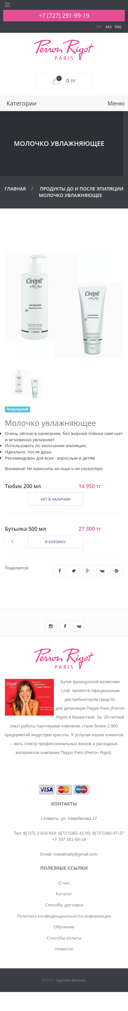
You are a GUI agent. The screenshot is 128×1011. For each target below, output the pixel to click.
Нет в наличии (55, 499)
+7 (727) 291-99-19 (64, 15)
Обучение (64, 927)
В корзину (55, 541)
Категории (22, 103)
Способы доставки (64, 905)
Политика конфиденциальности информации (64, 916)
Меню (116, 103)
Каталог (64, 894)
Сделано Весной (70, 980)
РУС (99, 27)
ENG (118, 27)
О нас (64, 883)
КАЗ (108, 27)
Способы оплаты (64, 938)
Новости (63, 949)
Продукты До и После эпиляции (81, 189)
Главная (15, 189)
